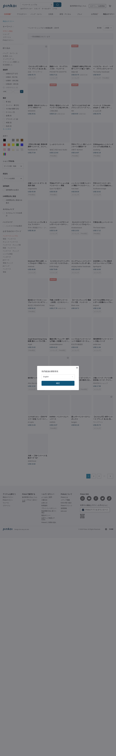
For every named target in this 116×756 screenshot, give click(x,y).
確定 (58, 383)
